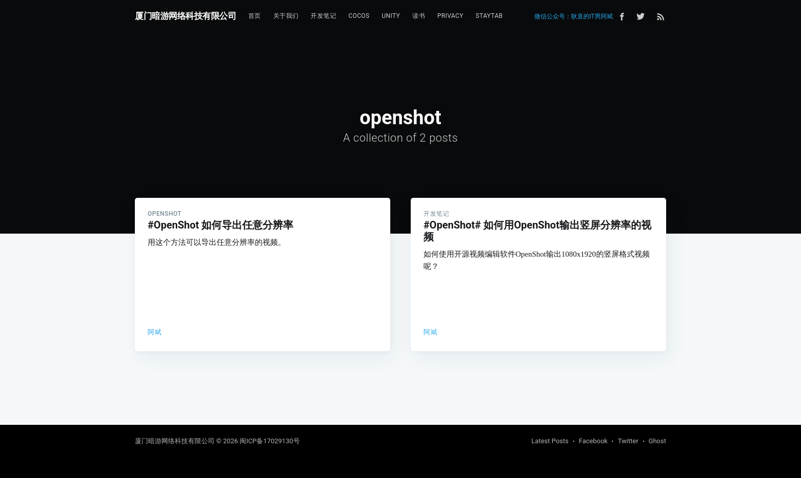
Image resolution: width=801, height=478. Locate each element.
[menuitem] (254, 16)
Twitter (628, 441)
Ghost (657, 441)
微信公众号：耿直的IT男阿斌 (573, 16)
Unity (391, 15)
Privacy (450, 15)
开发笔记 (323, 15)
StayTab (489, 15)
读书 (418, 15)
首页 (254, 15)
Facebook (593, 441)
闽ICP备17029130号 (270, 441)
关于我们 (286, 15)
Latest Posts (550, 441)
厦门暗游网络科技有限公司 (185, 16)
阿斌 (154, 332)
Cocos (358, 15)
